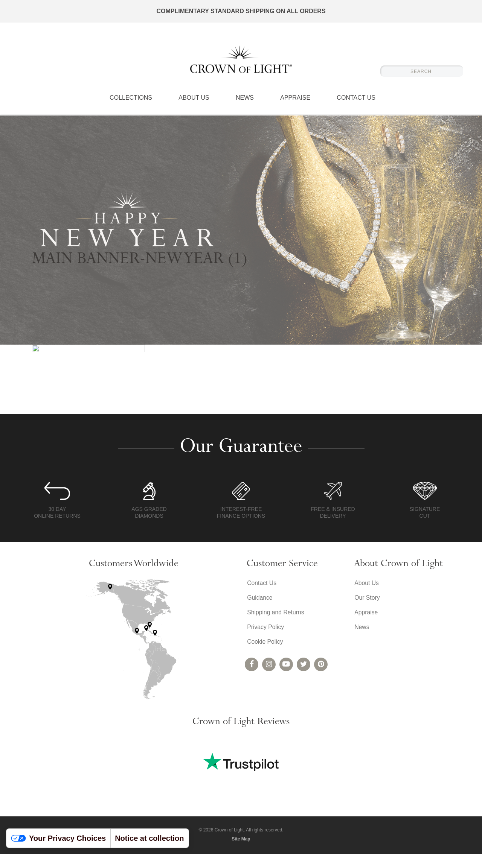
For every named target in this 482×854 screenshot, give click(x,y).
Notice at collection (149, 838)
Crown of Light (241, 60)
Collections (131, 100)
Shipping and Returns (276, 613)
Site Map (241, 839)
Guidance (260, 598)
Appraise (295, 100)
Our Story (367, 598)
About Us (193, 100)
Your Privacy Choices (58, 838)
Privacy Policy (265, 628)
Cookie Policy (265, 643)
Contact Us (356, 100)
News (245, 100)
